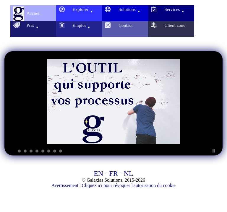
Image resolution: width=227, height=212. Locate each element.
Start (209, 151)
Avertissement (64, 185)
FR (113, 173)
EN (98, 173)
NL (128, 173)
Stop (214, 151)
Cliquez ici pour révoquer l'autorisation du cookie (128, 185)
